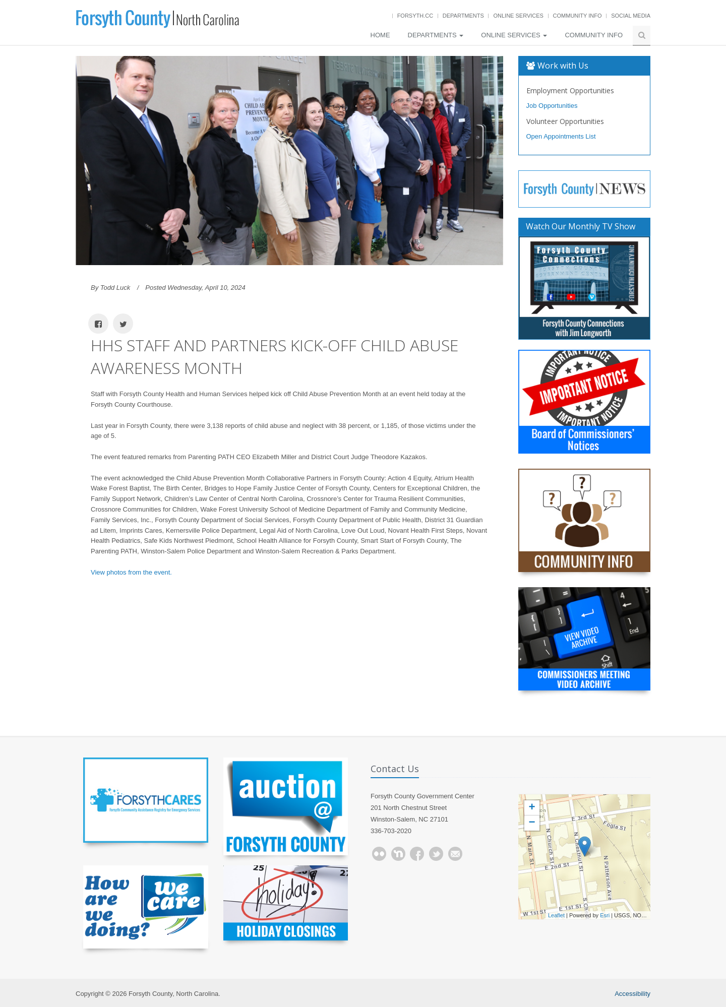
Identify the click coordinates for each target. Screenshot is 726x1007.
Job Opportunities (552, 105)
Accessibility (632, 993)
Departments (463, 16)
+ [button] (531, 807)
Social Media (630, 16)
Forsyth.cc (415, 16)
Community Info (577, 16)
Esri (605, 915)
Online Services (518, 16)
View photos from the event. (131, 572)
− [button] (531, 823)
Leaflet (556, 915)
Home (380, 35)
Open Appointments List (561, 136)
